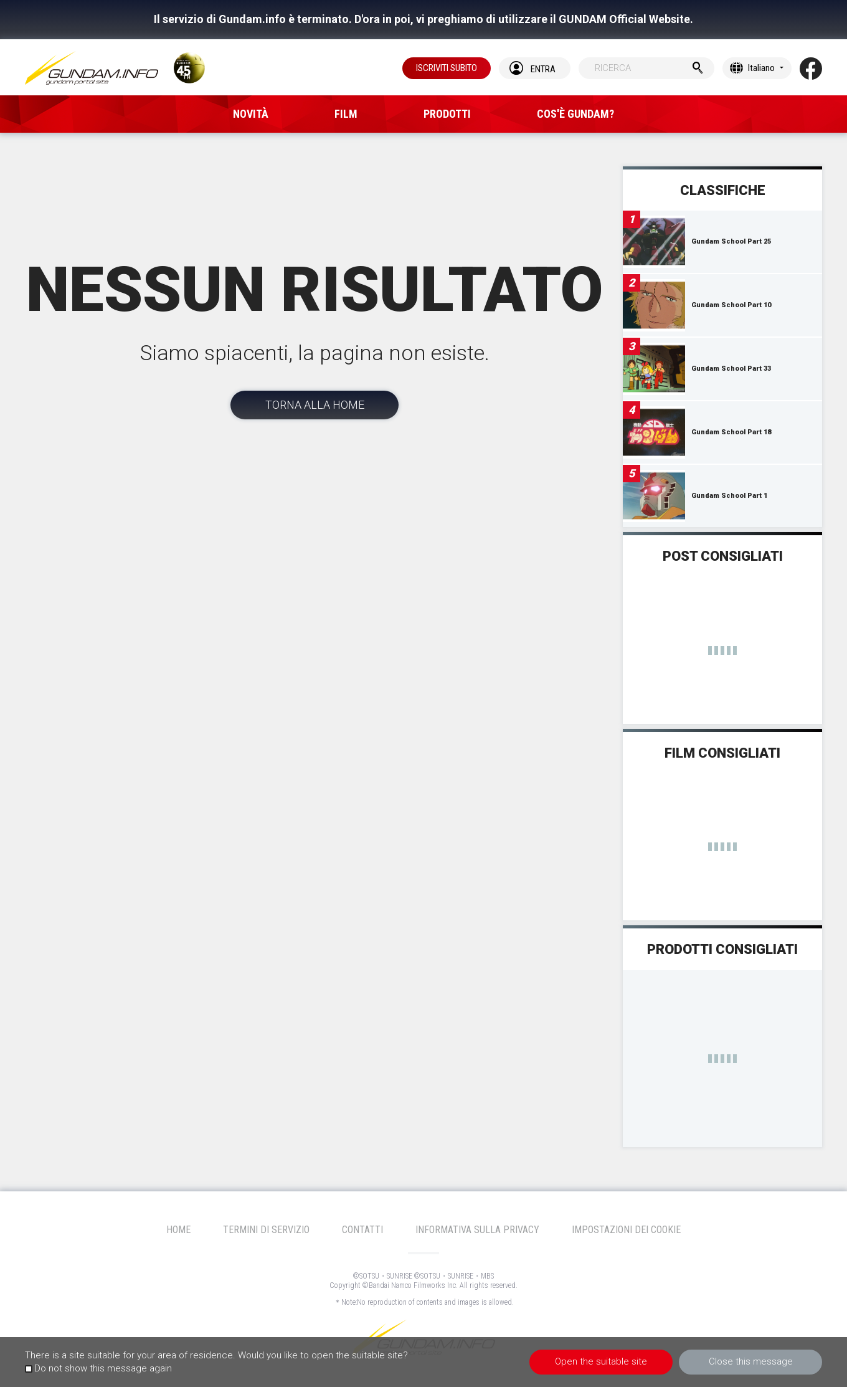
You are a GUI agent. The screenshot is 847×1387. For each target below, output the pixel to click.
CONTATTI (362, 1230)
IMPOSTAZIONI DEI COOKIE (626, 1230)
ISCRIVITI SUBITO (446, 68)
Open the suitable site (601, 1361)
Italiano (761, 68)
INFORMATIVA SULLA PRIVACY (477, 1230)
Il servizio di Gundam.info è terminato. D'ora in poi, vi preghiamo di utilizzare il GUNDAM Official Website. (423, 19)
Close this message (751, 1361)
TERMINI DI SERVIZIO (266, 1230)
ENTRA (543, 69)
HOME (178, 1230)
